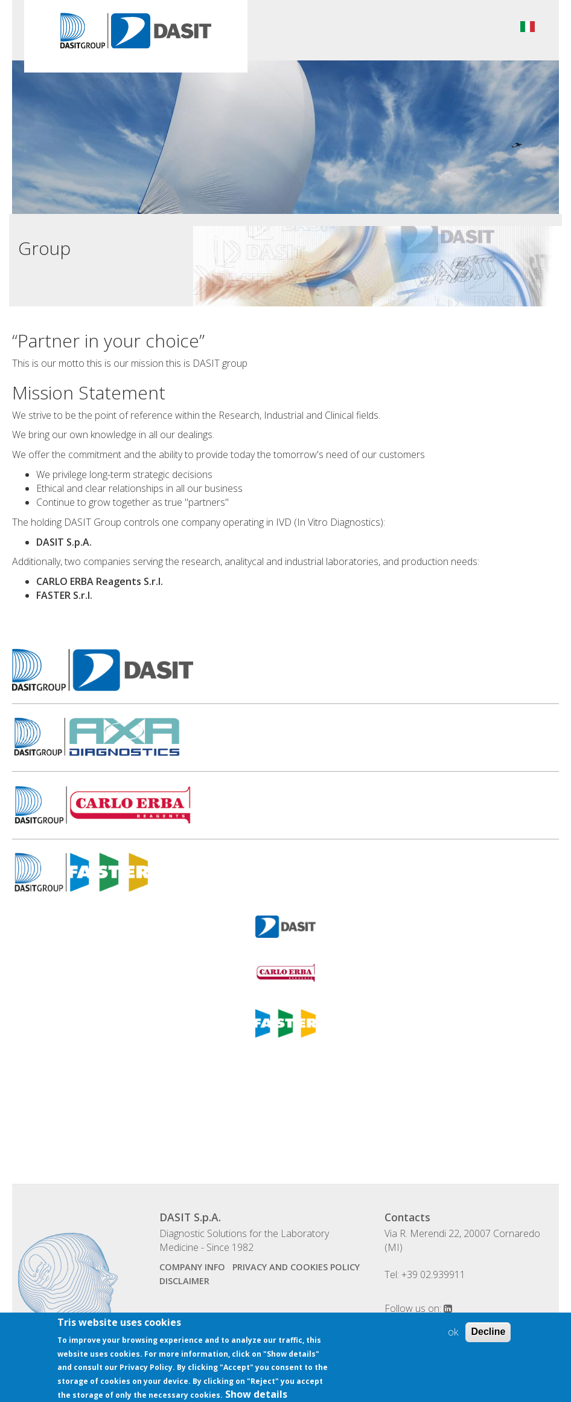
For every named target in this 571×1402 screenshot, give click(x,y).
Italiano (527, 26)
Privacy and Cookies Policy (296, 1267)
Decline (488, 1339)
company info (192, 1267)
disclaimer (184, 1281)
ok (453, 1339)
